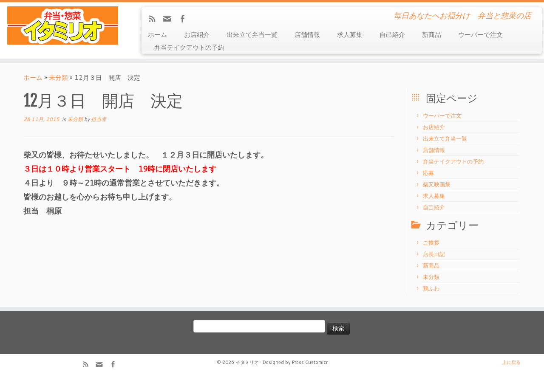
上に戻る (511, 362)
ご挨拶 (431, 242)
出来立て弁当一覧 (252, 34)
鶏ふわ (431, 288)
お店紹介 (197, 34)
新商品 (431, 34)
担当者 (98, 119)
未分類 (58, 77)
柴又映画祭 (436, 184)
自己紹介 (392, 34)
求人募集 (350, 34)
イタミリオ (247, 362)
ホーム (157, 34)
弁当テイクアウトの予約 (189, 47)
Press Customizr (310, 362)
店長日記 (434, 254)
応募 (428, 173)
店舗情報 (307, 34)
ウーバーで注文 (480, 34)
